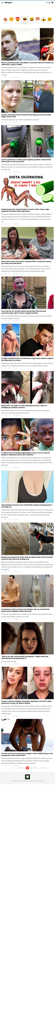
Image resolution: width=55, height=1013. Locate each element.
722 (36, 768)
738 (42, 768)
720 (30, 768)
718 (24, 768)
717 (22, 768)
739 (45, 768)
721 (33, 768)
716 (19, 768)
